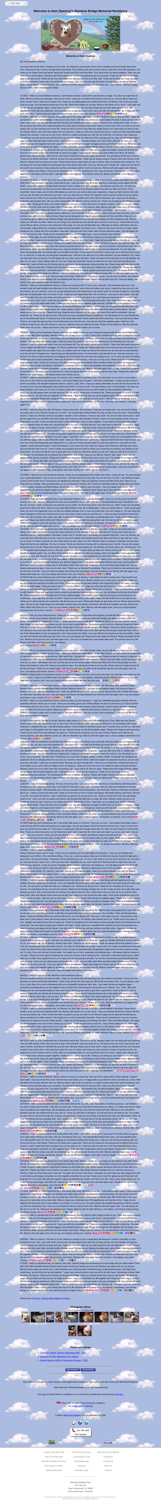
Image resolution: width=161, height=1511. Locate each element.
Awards (108, 1470)
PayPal (89, 1406)
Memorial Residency (73, 1415)
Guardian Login (82, 1470)
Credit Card (77, 1406)
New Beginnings (81, 1461)
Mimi (68, 1298)
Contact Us (108, 1461)
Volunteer (81, 1466)
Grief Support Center (54, 1466)
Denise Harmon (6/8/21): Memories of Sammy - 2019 (64, 1360)
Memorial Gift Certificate (108, 1452)
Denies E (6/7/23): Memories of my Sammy (59, 1357)
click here (119, 1394)
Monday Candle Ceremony (54, 1461)
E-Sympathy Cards (81, 1457)
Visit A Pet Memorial (54, 1457)
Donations (108, 1457)
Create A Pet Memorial (54, 1452)
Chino (37, 1298)
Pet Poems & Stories (81, 1452)
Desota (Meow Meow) (51, 1298)
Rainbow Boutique (54, 1470)
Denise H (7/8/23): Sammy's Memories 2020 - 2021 (63, 1353)
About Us (108, 1466)
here (44, 1394)
